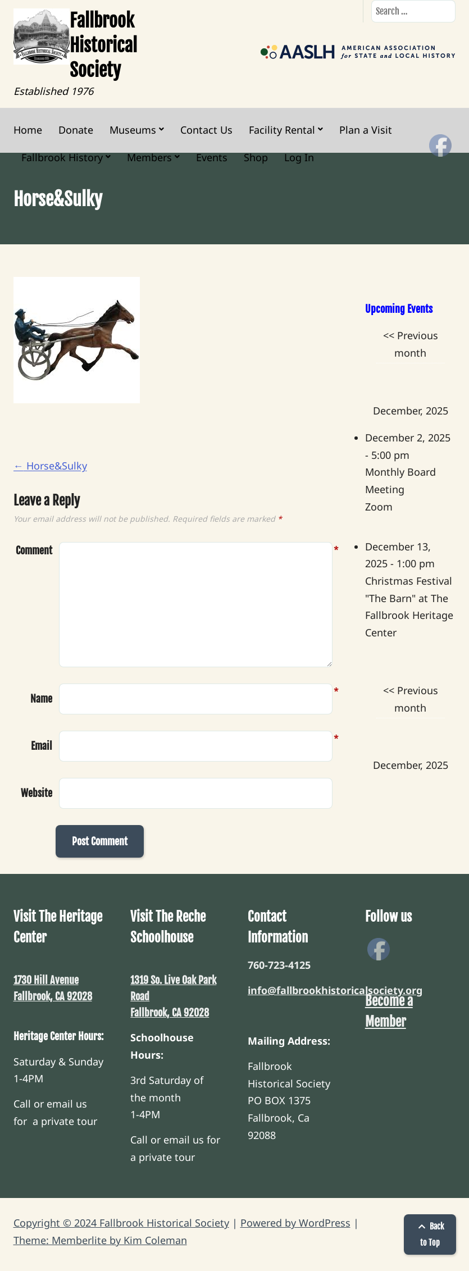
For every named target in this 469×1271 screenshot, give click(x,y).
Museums (133, 129)
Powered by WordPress (295, 1222)
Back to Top (430, 1234)
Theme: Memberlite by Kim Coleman (100, 1240)
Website (36, 793)
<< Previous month (410, 344)
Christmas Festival (408, 580)
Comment (34, 550)
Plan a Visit (365, 129)
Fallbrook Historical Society (103, 45)
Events (211, 157)
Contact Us (206, 129)
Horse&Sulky (50, 465)
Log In (299, 157)
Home (27, 129)
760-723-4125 (279, 965)
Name (41, 697)
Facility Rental (282, 129)
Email (41, 744)
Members (149, 157)
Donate (75, 129)
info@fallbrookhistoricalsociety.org (335, 990)
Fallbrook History (62, 157)
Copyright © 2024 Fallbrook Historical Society (121, 1222)
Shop (256, 157)
